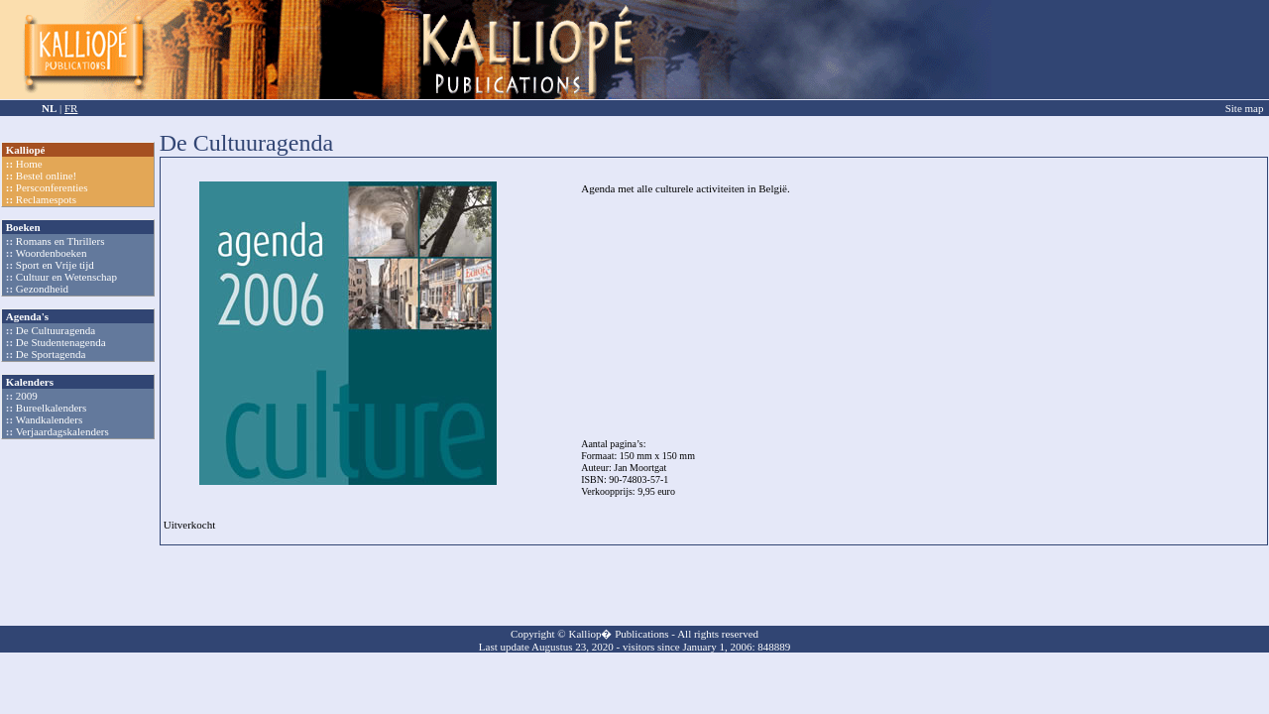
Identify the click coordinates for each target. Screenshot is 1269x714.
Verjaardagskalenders (62, 431)
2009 (27, 396)
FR (70, 108)
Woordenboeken (51, 253)
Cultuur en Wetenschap (66, 277)
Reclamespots (46, 199)
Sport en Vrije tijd (55, 265)
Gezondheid (42, 289)
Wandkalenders (49, 419)
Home (29, 164)
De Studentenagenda (61, 342)
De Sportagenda (51, 354)
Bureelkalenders (51, 408)
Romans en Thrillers (60, 241)
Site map (1244, 108)
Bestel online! (46, 175)
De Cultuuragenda (55, 330)
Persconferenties (52, 187)
